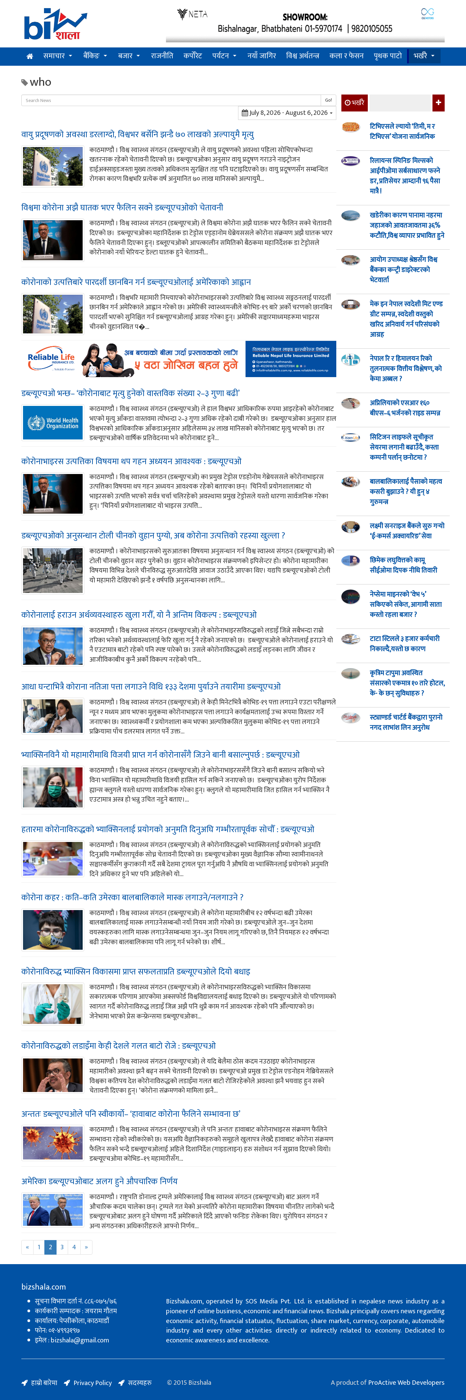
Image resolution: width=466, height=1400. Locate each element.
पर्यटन (220, 56)
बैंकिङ (91, 56)
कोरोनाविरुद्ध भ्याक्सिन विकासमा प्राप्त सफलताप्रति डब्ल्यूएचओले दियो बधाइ (135, 972)
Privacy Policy (92, 1383)
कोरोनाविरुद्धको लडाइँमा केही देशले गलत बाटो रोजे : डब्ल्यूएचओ (118, 1046)
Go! (328, 100)
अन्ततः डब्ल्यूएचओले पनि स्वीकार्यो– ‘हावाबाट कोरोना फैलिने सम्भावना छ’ (130, 1114)
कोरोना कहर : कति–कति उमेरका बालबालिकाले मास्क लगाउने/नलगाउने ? (132, 898)
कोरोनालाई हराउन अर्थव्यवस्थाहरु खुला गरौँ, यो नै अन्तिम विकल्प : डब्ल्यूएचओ (139, 615)
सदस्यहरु (140, 1383)
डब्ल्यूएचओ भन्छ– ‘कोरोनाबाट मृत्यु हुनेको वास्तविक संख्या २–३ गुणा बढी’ (130, 393)
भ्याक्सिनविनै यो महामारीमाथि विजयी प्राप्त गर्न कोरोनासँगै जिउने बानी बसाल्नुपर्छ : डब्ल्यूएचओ (160, 755)
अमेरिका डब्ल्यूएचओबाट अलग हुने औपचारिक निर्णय (99, 1182)
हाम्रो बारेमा (44, 1383)
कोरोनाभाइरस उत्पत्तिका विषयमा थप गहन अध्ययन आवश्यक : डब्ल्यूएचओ (131, 462)
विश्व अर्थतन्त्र (302, 56)
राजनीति (162, 56)
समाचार (54, 56)
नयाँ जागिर (262, 56)
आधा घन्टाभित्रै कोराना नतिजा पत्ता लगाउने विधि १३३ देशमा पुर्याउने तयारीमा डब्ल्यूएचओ (151, 687)
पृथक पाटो (388, 56)
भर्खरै (420, 56)
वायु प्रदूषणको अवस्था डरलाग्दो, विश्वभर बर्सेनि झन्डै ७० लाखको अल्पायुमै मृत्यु (137, 135)
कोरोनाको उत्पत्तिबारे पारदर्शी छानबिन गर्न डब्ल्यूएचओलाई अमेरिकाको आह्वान (136, 282)
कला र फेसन (347, 56)
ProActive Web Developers (406, 1382)
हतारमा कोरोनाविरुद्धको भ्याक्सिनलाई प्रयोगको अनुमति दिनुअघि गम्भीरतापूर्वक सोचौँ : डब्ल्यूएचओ (167, 830)
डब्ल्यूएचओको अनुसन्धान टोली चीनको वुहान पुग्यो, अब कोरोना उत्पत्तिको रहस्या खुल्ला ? (153, 536)
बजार (125, 56)
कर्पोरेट (193, 56)
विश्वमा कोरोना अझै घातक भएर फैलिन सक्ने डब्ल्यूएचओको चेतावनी (122, 208)
